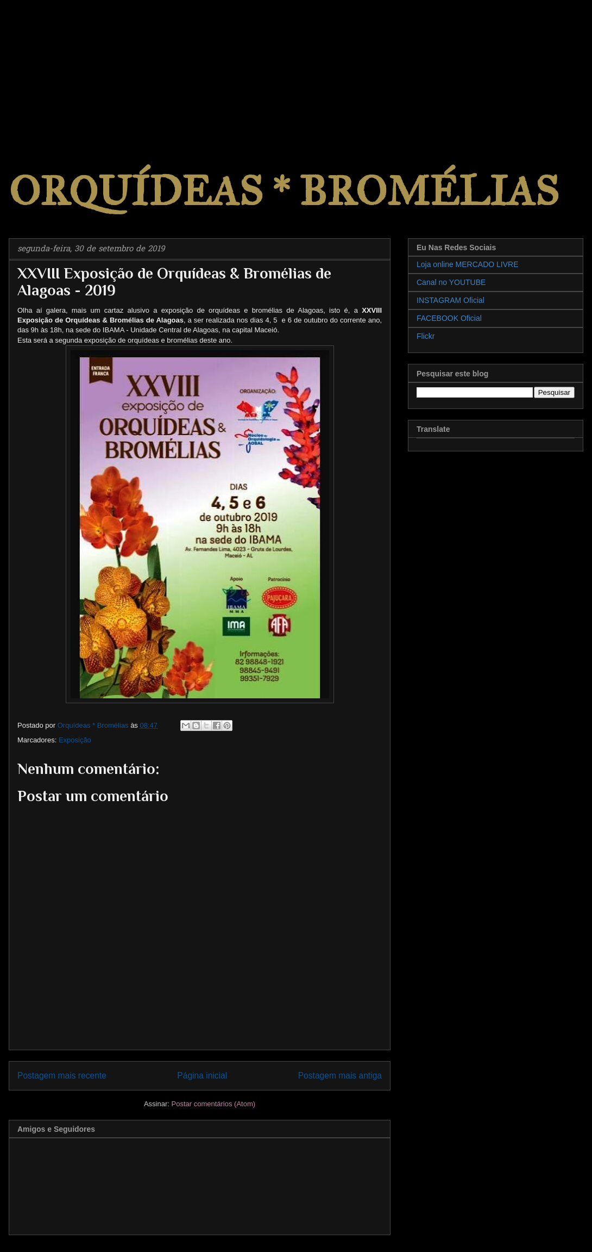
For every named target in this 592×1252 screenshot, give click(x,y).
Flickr (425, 336)
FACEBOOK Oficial (449, 318)
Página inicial (202, 1075)
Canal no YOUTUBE (451, 282)
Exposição (75, 740)
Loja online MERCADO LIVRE (468, 264)
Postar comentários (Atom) (213, 1104)
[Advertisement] (81, 68)
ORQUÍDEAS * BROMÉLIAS (284, 191)
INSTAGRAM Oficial (450, 300)
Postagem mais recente (61, 1075)
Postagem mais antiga (340, 1075)
